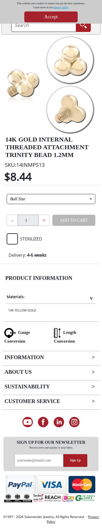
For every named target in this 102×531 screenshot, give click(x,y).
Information (24, 357)
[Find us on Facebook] (43, 422)
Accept (51, 16)
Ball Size (17, 199)
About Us (18, 372)
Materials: (16, 296)
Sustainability (27, 386)
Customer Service (32, 401)
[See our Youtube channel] (27, 422)
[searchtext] (43, 25)
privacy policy (61, 7)
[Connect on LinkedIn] (59, 422)
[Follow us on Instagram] (74, 422)
